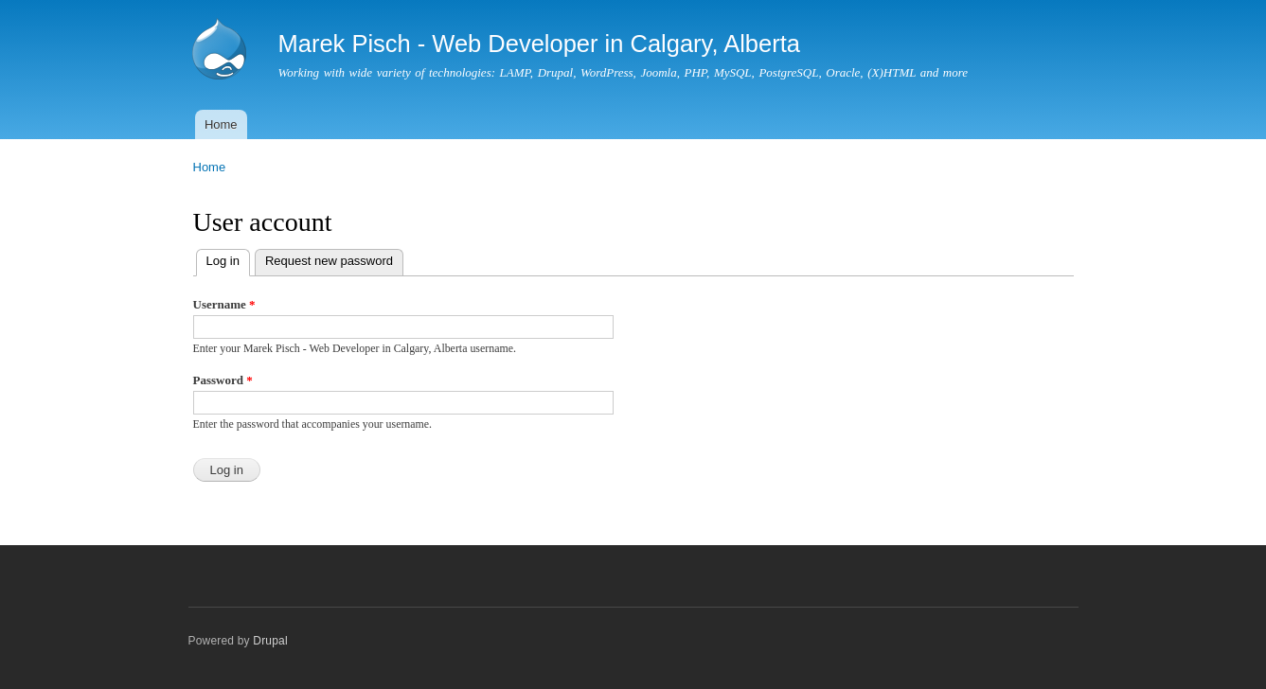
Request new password (329, 261)
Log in (228, 259)
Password (223, 380)
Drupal (270, 640)
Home (221, 124)
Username (224, 304)
